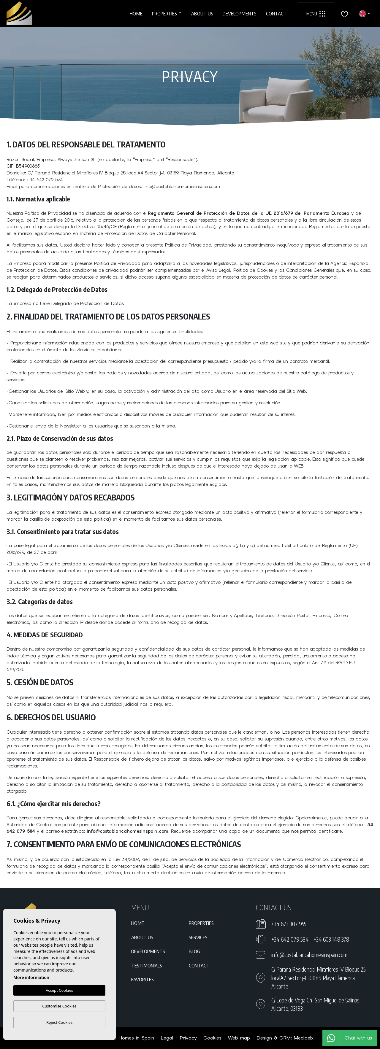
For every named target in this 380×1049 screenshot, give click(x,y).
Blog (194, 951)
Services (198, 937)
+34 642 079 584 (290, 939)
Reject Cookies (59, 1022)
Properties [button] (164, 13)
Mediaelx (304, 1038)
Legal (167, 1038)
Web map (239, 1038)
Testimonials (146, 965)
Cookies (212, 1038)
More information (31, 977)
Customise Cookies (59, 1006)
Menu (315, 14)
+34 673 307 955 (288, 923)
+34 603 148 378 (331, 939)
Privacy (188, 1038)
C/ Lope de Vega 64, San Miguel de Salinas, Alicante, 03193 (315, 1004)
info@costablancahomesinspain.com (309, 954)
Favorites (142, 979)
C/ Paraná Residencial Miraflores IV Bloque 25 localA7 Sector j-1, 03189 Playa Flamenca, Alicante (318, 978)
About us (202, 13)
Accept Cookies (59, 990)
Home (136, 13)
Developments (239, 13)
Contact (276, 13)
